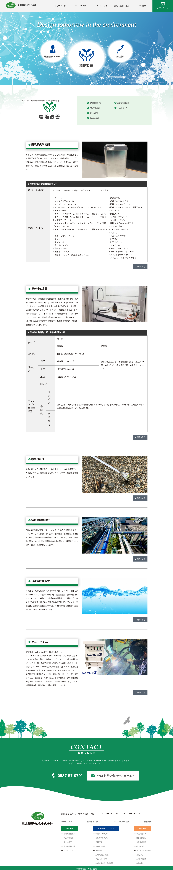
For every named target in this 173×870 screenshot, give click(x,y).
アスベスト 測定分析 (144, 849)
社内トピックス (101, 5)
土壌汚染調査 (141, 858)
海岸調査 (98, 849)
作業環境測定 (141, 841)
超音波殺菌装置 (123, 101)
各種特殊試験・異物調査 (104, 862)
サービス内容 (80, 5)
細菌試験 (139, 862)
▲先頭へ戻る (140, 265)
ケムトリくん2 (69, 849)
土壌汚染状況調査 (101, 853)
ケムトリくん (122, 106)
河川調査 (98, 841)
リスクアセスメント (102, 836)
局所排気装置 (95, 106)
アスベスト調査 (101, 858)
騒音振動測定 (141, 836)
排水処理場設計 (95, 117)
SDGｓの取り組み (121, 5)
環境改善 (69, 827)
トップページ (60, 5)
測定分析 (142, 827)
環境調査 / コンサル (106, 827)
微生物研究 (94, 112)
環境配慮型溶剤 (95, 101)
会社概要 (142, 5)
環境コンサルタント (102, 832)
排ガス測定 (140, 845)
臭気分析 (139, 853)
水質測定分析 (141, 832)
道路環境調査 (100, 845)
